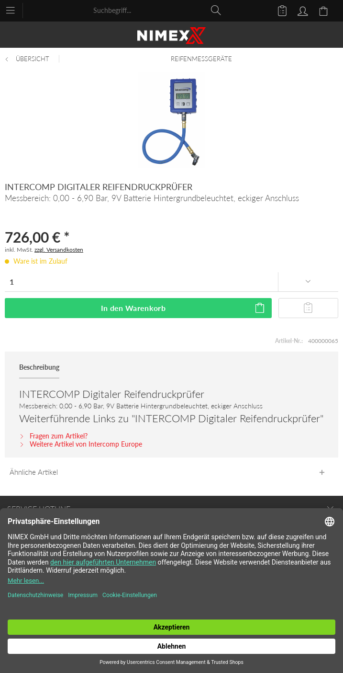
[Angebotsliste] (278, 10)
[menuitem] (15, 9)
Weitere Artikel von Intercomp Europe (80, 444)
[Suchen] (216, 10)
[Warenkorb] (324, 10)
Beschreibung (39, 367)
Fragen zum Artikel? (53, 436)
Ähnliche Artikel (34, 472)
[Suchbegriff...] (157, 10)
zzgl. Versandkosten (58, 249)
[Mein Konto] (301, 10)
